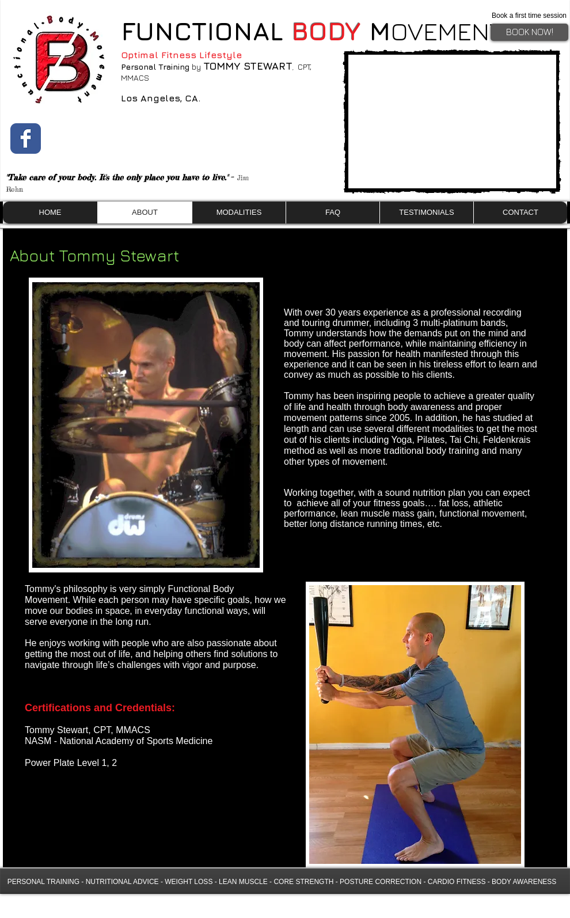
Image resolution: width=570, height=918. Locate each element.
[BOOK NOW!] (529, 32)
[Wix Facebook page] (25, 138)
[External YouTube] (452, 121)
